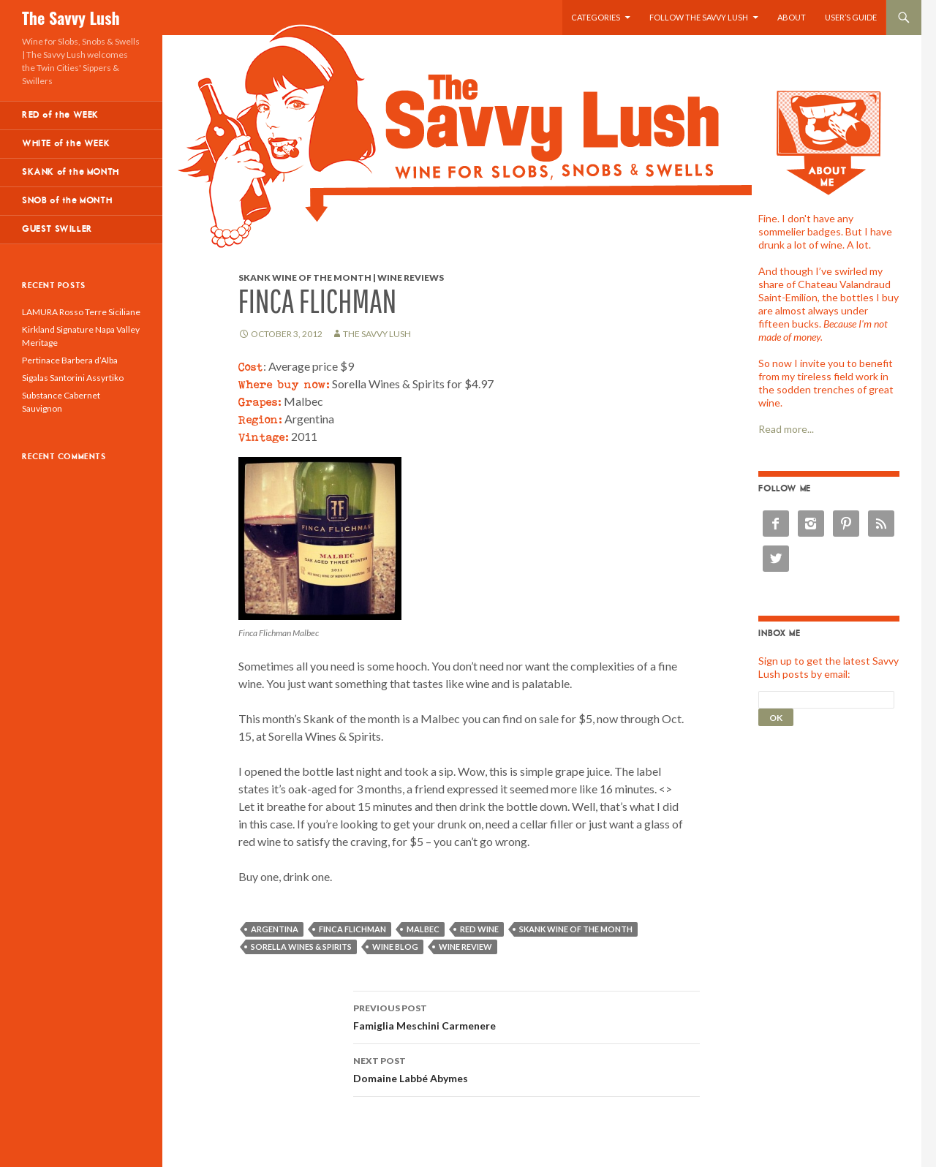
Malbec (423, 929)
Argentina (274, 929)
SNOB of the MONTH (67, 200)
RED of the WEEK (60, 115)
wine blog (395, 946)
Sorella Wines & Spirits (301, 946)
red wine (479, 929)
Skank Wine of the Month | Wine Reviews (341, 277)
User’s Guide (851, 17)
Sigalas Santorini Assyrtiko (73, 377)
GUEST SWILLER (57, 229)
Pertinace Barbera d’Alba (70, 360)
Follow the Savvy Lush (698, 17)
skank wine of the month (576, 929)
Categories (595, 17)
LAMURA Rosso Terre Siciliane (81, 311)
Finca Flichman (352, 929)
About (791, 17)
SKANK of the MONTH (70, 172)
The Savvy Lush (71, 17)
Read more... (786, 429)
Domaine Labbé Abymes (526, 1068)
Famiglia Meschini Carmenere (526, 1016)
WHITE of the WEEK (66, 143)
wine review (465, 946)
